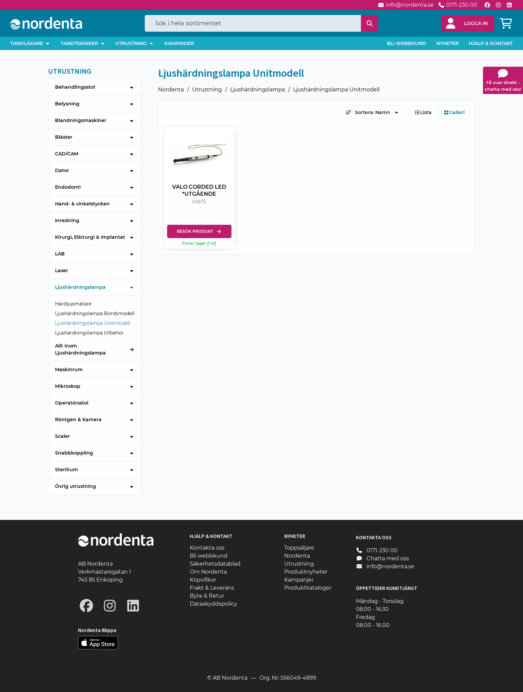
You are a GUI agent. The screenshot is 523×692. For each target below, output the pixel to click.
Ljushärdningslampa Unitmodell (336, 89)
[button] (467, 23)
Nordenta (171, 89)
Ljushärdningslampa (257, 89)
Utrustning (207, 89)
